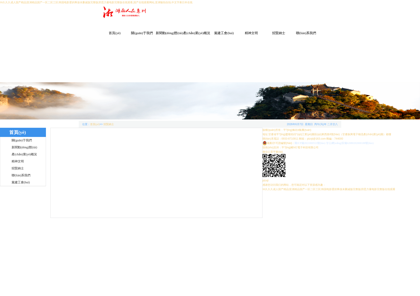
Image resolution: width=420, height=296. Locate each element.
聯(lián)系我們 (306, 33)
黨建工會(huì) (224, 33)
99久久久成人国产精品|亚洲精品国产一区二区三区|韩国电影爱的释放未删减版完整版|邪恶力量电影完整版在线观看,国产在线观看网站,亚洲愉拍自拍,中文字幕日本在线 (96, 2)
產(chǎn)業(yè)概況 (196, 33)
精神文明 (251, 33)
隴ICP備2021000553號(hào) (310, 143)
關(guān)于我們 (142, 33)
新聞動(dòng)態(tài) (169, 33)
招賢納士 (278, 33)
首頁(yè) (115, 33)
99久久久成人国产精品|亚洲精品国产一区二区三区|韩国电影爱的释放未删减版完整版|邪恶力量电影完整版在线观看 (328, 189)
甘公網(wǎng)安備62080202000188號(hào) (350, 143)
